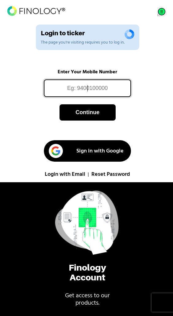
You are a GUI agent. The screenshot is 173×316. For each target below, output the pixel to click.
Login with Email (65, 174)
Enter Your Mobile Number (87, 72)
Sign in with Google (86, 151)
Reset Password (110, 174)
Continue (87, 112)
